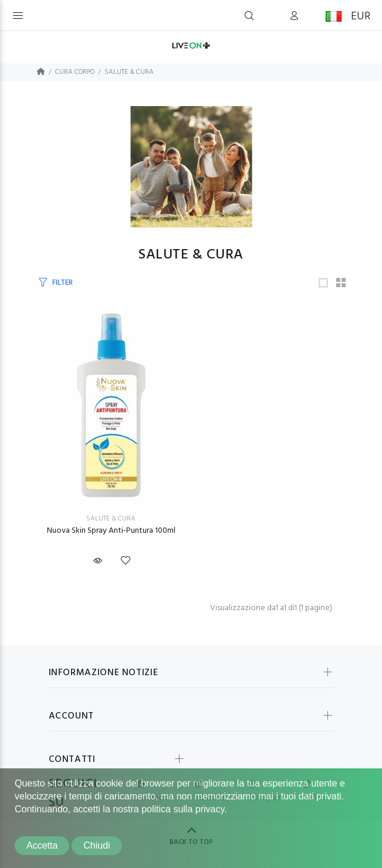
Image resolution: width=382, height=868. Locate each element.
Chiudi (96, 845)
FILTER (62, 283)
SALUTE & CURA (129, 72)
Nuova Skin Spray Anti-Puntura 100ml (111, 530)
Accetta (42, 845)
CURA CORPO (74, 72)
